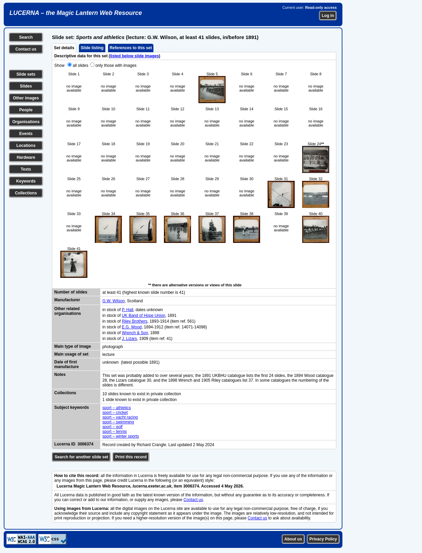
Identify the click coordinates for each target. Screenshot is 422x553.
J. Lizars (129, 338)
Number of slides (70, 292)
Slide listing (92, 47)
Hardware (26, 157)
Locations (26, 145)
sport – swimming (118, 422)
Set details (64, 47)
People (26, 110)
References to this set (131, 47)
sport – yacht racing (120, 417)
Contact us (25, 49)
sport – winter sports (120, 436)
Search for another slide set (81, 457)
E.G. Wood (132, 327)
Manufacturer (67, 300)
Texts (26, 169)
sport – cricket (115, 412)
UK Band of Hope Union (143, 315)
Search (26, 37)
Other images (26, 98)
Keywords (26, 181)
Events (26, 133)
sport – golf (112, 426)
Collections (26, 193)
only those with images (116, 65)
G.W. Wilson (113, 301)
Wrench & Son (135, 332)
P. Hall (127, 309)
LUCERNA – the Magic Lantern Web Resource (75, 12)
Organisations (26, 121)
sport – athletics (116, 407)
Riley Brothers (134, 321)
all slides (80, 65)
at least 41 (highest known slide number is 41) (143, 292)
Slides (26, 86)
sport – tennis (114, 431)
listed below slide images (134, 56)
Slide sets (25, 74)
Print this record (131, 457)
